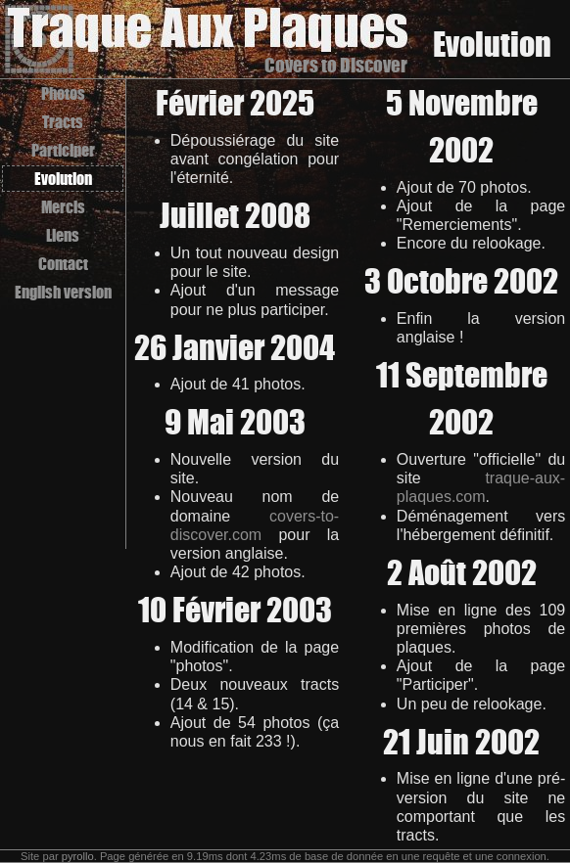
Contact (63, 263)
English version (63, 292)
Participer (63, 150)
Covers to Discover (335, 65)
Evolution (63, 178)
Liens (62, 235)
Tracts (62, 122)
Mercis (63, 207)
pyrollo (78, 856)
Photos (63, 93)
